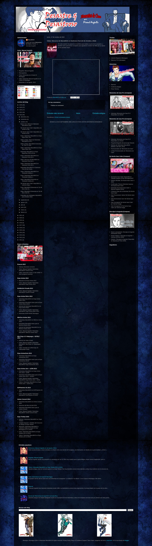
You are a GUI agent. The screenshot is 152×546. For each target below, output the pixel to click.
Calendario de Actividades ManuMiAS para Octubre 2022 (31, 196)
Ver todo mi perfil (31, 46)
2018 (20, 222)
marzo (23, 210)
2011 (20, 240)
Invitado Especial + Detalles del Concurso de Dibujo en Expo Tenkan (30, 423)
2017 (20, 225)
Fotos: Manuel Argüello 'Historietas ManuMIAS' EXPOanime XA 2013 (28, 394)
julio (22, 205)
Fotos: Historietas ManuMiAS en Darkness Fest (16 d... (29, 156)
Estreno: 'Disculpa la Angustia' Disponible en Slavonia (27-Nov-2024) (122, 240)
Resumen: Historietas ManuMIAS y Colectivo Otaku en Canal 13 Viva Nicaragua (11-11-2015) (28, 428)
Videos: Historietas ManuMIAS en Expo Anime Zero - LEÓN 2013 (30, 382)
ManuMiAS (31, 40)
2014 (20, 232)
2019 (20, 220)
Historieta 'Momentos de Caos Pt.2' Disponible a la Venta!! (121, 140)
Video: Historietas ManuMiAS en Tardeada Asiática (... (29, 172)
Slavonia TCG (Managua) (118, 60)
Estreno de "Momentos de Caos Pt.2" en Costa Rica (42, 496)
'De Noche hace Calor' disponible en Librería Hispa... (30, 184)
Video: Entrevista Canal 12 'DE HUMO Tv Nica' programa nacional (30, 273)
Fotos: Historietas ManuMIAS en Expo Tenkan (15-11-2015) (29, 432)
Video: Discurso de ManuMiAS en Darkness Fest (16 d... (29, 160)
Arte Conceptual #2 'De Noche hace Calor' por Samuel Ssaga (121, 206)
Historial (30, 486)
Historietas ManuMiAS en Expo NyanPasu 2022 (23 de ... (29, 152)
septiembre (24, 200)
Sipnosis (113, 84)
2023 (20, 112)
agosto (23, 202)
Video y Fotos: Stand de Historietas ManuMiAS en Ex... (30, 140)
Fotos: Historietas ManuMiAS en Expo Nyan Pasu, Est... (31, 136)
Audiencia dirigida (116, 87)
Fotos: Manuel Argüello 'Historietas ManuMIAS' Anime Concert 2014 (28, 411)
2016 (20, 227)
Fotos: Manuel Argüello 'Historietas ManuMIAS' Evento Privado (28, 291)
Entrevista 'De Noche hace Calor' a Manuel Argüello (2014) (121, 188)
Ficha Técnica (115, 89)
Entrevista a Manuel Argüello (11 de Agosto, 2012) (42, 448)
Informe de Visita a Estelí (26, 340)
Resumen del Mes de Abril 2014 (28, 405)
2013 (20, 235)
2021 (20, 215)
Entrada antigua (99, 113)
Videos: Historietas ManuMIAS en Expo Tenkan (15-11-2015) (30, 436)
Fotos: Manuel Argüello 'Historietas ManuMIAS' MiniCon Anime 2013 (28, 331)
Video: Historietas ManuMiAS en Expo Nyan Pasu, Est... (31, 148)
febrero (23, 212)
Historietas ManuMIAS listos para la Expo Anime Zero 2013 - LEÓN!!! (30, 375)
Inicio (78, 113)
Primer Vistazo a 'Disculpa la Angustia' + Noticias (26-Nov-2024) (122, 236)
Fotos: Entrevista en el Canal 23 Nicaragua (40, 477)
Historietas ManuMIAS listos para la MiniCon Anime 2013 (29, 324)
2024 (20, 109)
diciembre (24, 117)
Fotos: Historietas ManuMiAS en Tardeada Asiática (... (29, 176)
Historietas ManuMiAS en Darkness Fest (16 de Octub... (30, 168)
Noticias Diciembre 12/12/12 (27, 267)
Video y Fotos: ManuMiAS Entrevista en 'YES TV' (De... (30, 144)
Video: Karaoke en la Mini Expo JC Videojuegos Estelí (28, 348)
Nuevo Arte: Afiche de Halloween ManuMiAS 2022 (29, 124)
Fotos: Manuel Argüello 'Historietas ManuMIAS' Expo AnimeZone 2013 (28, 363)
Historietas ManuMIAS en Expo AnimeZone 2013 (27, 356)
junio (22, 207)
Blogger (127, 540)
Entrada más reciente (55, 113)
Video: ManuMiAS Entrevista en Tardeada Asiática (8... (29, 180)
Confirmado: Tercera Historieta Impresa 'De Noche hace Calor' (122, 184)
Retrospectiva (23, 73)
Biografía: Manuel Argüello (26, 71)
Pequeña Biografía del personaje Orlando (122, 143)
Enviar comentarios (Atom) (62, 117)
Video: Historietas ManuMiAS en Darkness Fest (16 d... (29, 164)
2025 (20, 107)
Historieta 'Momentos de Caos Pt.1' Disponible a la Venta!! (121, 114)
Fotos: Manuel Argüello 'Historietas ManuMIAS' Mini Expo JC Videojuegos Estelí (29, 344)
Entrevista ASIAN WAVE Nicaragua (29, 313)
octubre (23, 122)
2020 (20, 217)
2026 (20, 105)
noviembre (24, 119)
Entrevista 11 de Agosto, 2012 (27, 82)
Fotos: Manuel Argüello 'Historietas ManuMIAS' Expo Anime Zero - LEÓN (29, 379)
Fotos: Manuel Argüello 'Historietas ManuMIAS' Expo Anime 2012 (28, 283)
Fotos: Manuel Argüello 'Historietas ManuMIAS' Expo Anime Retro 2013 (29, 310)
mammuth (109, 540)
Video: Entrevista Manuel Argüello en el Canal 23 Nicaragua (30, 79)
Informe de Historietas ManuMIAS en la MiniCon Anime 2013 (30, 328)
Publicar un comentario (57, 105)
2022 (20, 114)
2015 (20, 230)
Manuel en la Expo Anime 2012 (27, 280)
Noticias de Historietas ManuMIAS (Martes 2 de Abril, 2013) (120, 145)
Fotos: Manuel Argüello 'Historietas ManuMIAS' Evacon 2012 (28, 269)
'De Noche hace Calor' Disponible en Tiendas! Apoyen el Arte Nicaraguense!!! (122, 177)
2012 (20, 237)
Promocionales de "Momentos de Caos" (122, 148)
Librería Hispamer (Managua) (119, 58)
